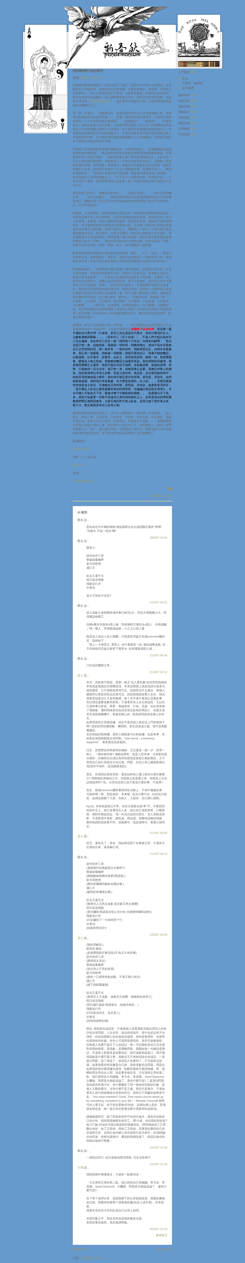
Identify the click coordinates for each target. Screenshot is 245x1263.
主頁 (185, 78)
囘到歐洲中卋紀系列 (88, 71)
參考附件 (188, 95)
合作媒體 (188, 88)
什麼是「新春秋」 (193, 83)
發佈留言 (161, 1235)
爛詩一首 (78, 465)
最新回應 (188, 106)
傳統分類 (188, 123)
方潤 (80, 1167)
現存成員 (188, 117)
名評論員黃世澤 (83, 481)
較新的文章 (80, 1249)
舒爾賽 (84, 77)
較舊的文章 (165, 1249)
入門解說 (188, 72)
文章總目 (188, 128)
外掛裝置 (188, 134)
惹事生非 (96, 77)
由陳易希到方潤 (100, 101)
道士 (80, 675)
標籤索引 (188, 112)
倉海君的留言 (81, 449)
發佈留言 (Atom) (92, 1258)
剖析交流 (188, 100)
